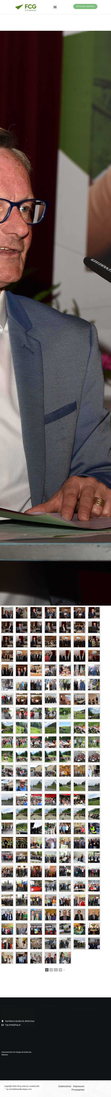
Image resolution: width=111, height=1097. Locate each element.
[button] (55, 7)
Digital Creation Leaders (18, 1055)
